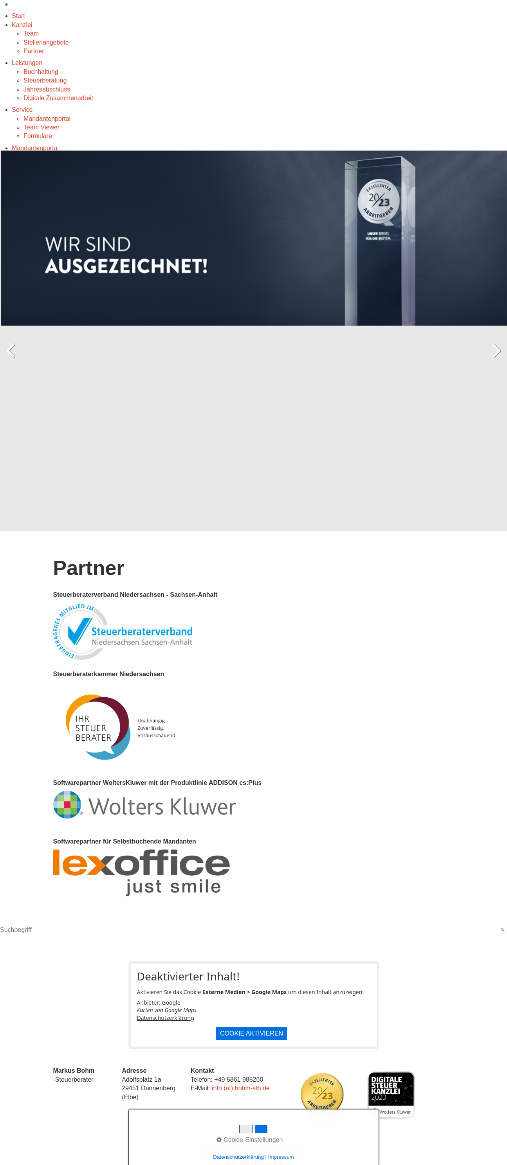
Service (22, 109)
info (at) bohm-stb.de (241, 1088)
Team (31, 33)
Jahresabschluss (46, 89)
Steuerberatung (45, 80)
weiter (495, 358)
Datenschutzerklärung (165, 1017)
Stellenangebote (46, 42)
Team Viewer (41, 127)
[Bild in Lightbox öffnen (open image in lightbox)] (322, 1095)
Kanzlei (22, 25)
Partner (33, 51)
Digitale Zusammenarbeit (58, 98)
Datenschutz (287, 1154)
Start (18, 16)
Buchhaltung (40, 71)
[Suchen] (502, 930)
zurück (12, 358)
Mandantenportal (46, 118)
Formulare (37, 136)
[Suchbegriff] (253, 930)
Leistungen (27, 62)
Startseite (215, 1154)
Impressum (249, 1154)
